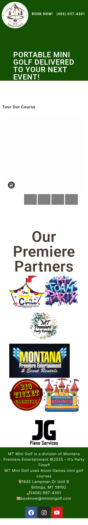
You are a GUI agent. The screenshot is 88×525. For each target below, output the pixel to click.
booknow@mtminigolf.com (46, 498)
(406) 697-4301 (71, 14)
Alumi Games (53, 470)
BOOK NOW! (42, 14)
